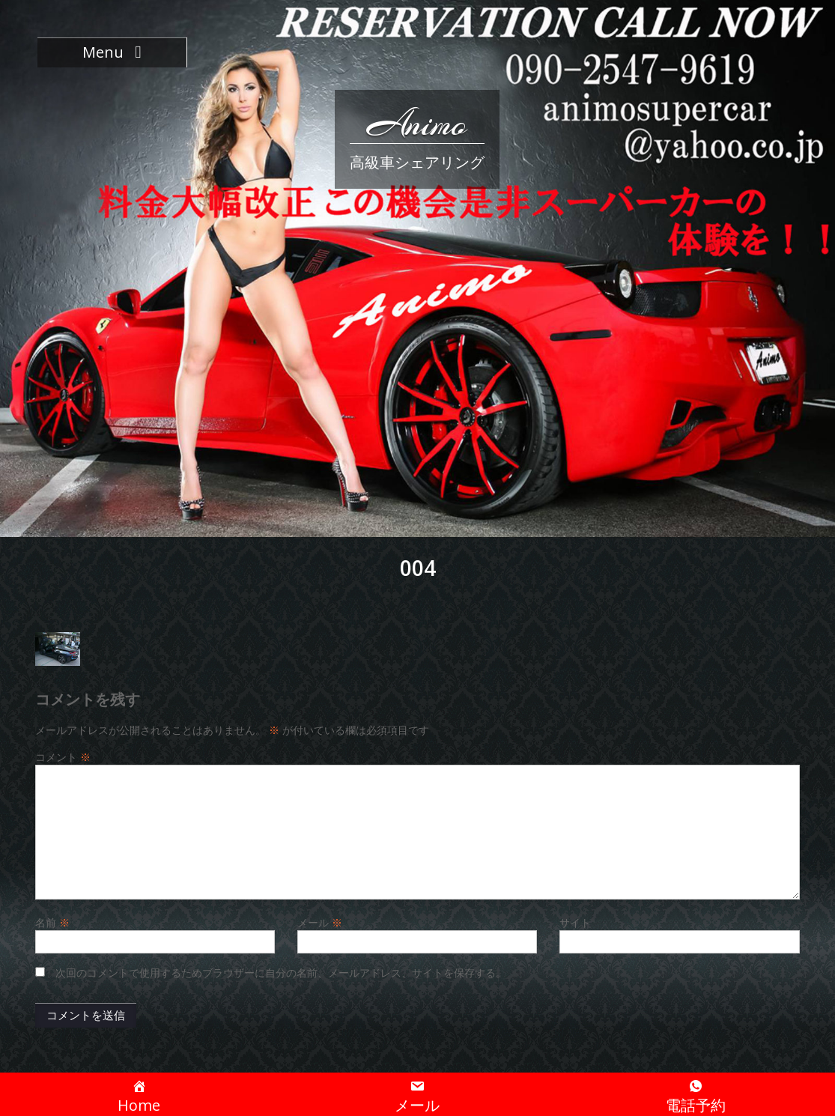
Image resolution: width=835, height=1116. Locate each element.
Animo (417, 124)
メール (319, 922)
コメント (63, 757)
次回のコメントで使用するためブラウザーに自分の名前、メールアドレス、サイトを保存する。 (280, 972)
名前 (52, 922)
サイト (575, 922)
